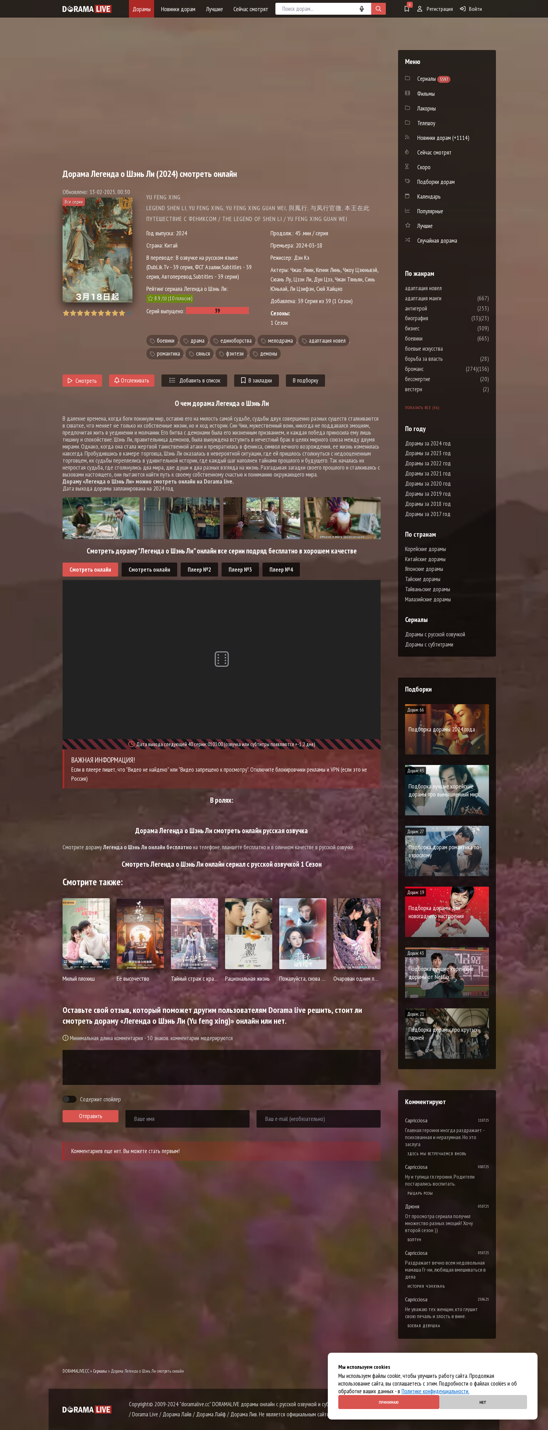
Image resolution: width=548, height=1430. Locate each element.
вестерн (434, 389)
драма (197, 340)
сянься (203, 353)
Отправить (90, 1116)
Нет (483, 1402)
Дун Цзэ (323, 279)
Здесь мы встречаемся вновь (437, 1153)
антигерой (437, 308)
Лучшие (214, 9)
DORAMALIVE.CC (76, 1371)
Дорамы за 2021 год (428, 473)
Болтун (414, 1239)
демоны (268, 353)
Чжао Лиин (301, 270)
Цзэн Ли (302, 279)
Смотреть (82, 381)
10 (128, 313)
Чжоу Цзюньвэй (360, 270)
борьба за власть (445, 359)
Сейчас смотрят (250, 9)
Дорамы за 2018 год (428, 504)
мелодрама (280, 340)
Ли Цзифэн (302, 289)
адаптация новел (327, 340)
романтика (168, 353)
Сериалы (100, 1371)
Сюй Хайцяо (329, 289)
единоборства (236, 340)
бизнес (433, 328)
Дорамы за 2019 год (428, 494)
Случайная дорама (437, 240)
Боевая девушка (424, 1325)
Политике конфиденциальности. (435, 1391)
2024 (181, 233)
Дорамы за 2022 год (428, 463)
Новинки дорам (178, 9)
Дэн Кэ (301, 257)
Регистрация (435, 8)
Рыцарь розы (420, 1193)
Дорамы (141, 9)
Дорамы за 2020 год (428, 483)
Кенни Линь (328, 270)
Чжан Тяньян (348, 279)
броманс (435, 369)
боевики (165, 340)
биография (437, 318)
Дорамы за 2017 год (427, 514)
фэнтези (235, 353)
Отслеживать (131, 380)
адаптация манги (444, 298)
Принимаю (389, 1402)
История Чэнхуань (426, 1286)
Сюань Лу (281, 279)
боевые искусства (445, 348)
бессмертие (438, 379)
